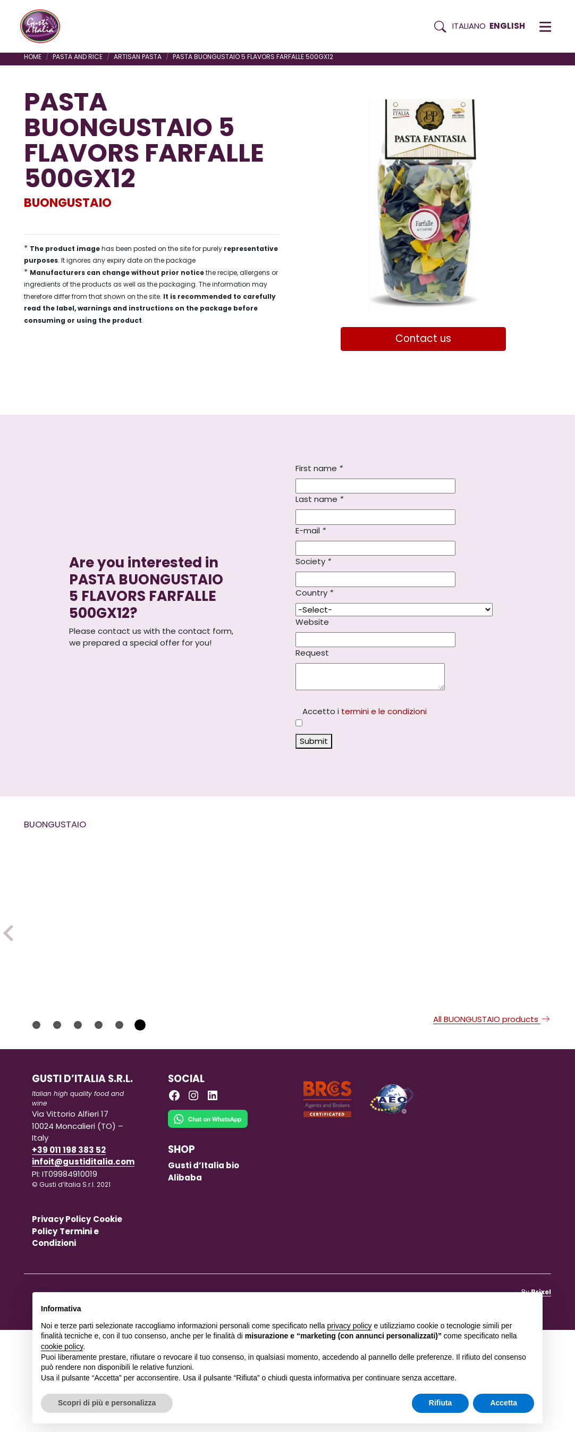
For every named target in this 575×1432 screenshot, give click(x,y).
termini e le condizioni (384, 711)
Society (313, 561)
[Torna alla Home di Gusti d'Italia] (44, 26)
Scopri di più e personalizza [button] (107, 1402)
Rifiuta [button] (440, 1402)
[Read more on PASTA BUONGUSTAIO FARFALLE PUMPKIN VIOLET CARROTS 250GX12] (512, 1027)
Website (312, 621)
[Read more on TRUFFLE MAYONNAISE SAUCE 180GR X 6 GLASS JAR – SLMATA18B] (90, 919)
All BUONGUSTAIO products (492, 1121)
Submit (314, 741)
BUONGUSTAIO (68, 202)
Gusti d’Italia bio (203, 1267)
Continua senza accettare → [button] (485, 1306)
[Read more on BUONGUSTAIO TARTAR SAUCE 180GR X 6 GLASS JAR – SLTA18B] (371, 939)
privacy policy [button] (349, 1325)
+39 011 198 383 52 (69, 1252)
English (507, 25)
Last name (319, 499)
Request (312, 652)
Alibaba (185, 1279)
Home (32, 56)
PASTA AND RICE (78, 56)
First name (319, 468)
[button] (545, 26)
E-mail (310, 530)
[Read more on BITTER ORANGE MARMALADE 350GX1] (230, 920)
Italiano (469, 25)
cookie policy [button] (62, 1346)
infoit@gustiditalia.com (83, 1263)
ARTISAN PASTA (138, 56)
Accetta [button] (503, 1402)
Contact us (423, 338)
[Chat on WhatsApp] (208, 1228)
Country (314, 592)
